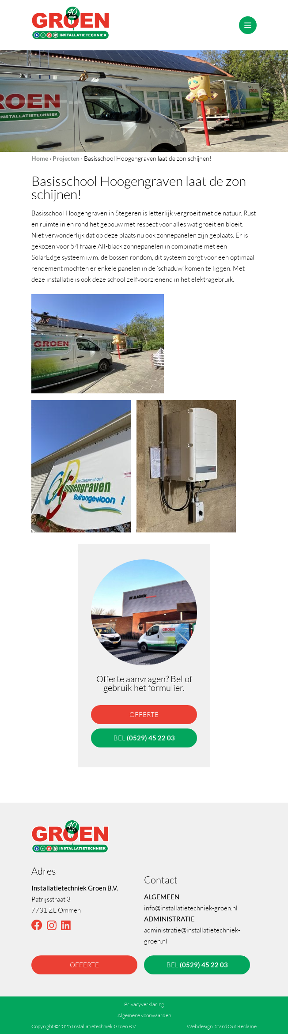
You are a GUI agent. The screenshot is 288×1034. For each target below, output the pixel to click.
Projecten (66, 158)
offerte (144, 714)
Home (39, 158)
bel (144, 738)
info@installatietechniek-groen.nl (191, 908)
